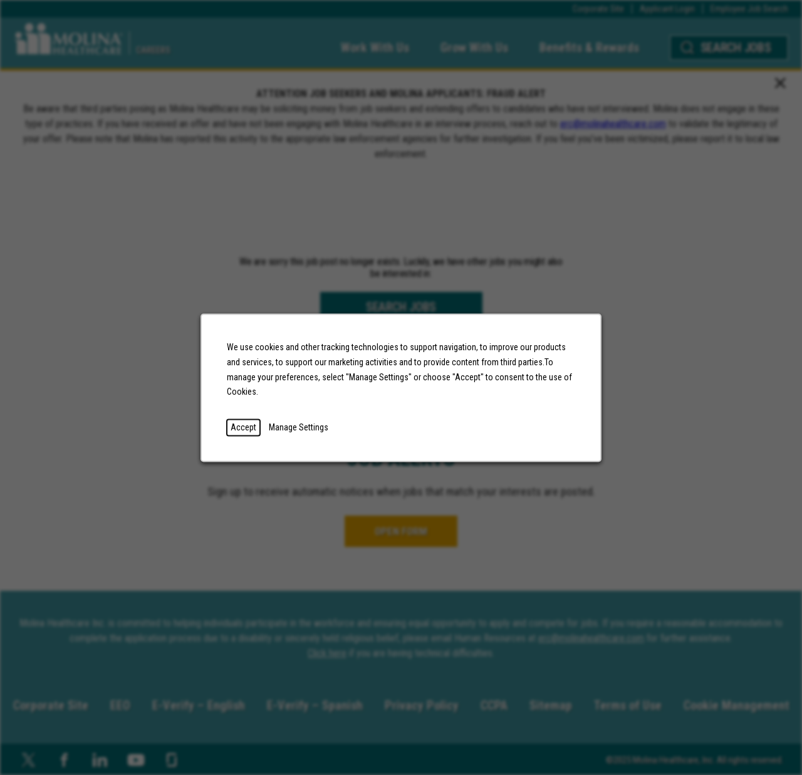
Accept (243, 427)
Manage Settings (298, 427)
